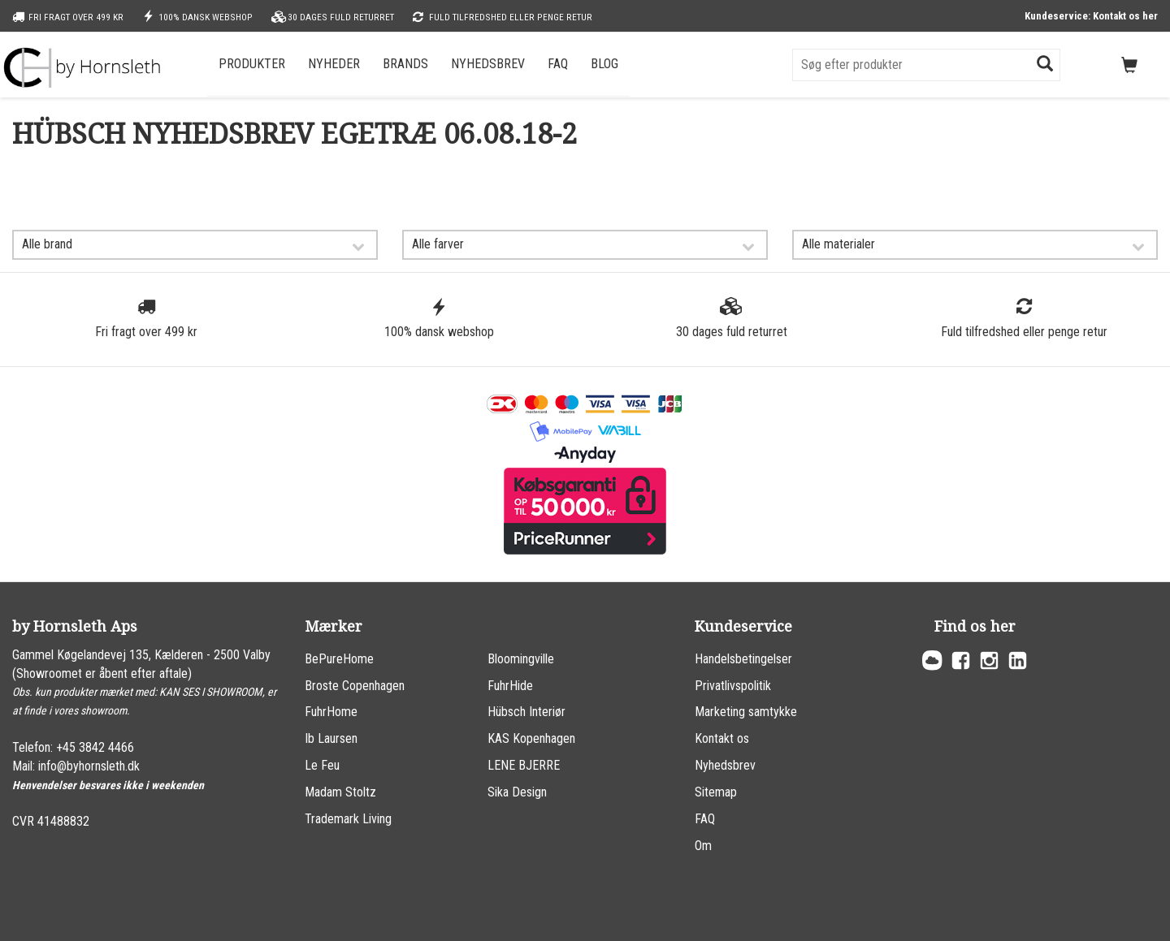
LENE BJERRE (524, 765)
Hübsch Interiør (527, 711)
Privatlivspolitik (733, 685)
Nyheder (334, 63)
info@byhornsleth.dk (89, 766)
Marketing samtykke (746, 711)
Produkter (252, 63)
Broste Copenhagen (355, 685)
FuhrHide (510, 685)
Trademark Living (348, 819)
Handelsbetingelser (743, 659)
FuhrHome (331, 711)
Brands (405, 63)
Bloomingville (521, 659)
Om (703, 845)
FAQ (558, 63)
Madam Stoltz (340, 792)
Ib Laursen (331, 738)
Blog (604, 63)
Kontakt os (722, 738)
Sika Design (517, 792)
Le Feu (322, 765)
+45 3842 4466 (95, 747)
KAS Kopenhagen (531, 738)
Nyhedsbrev (488, 63)
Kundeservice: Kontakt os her (1091, 16)
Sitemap (716, 792)
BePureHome (339, 659)
